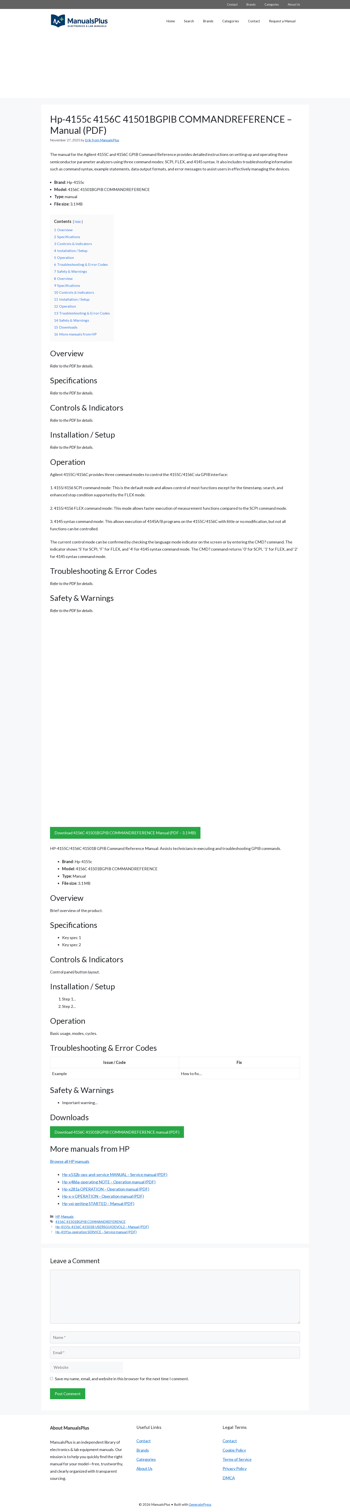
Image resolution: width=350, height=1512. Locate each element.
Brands (251, 4)
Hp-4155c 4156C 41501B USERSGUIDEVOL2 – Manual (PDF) (102, 1227)
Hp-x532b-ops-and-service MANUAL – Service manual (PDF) (114, 1174)
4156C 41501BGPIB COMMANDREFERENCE (90, 1222)
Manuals (67, 1216)
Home (170, 21)
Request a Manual (282, 21)
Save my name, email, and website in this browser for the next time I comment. (122, 1378)
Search (189, 21)
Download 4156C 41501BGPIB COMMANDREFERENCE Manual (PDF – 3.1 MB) (125, 832)
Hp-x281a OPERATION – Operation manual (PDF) (105, 1189)
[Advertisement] (175, 66)
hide (78, 222)
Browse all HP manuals (69, 1161)
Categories (272, 4)
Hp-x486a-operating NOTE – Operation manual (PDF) (109, 1181)
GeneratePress (200, 1504)
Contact (232, 4)
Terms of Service (237, 1459)
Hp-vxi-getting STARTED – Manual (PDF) (98, 1203)
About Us (294, 4)
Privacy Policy (235, 1468)
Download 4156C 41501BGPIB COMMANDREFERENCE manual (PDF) (116, 1132)
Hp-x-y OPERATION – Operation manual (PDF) (103, 1196)
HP (57, 1216)
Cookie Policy (234, 1450)
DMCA (229, 1477)
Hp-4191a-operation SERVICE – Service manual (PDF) (96, 1232)
